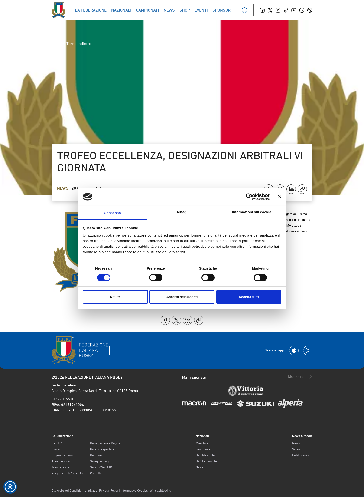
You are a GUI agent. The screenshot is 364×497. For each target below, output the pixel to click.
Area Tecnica (61, 461)
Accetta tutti (249, 297)
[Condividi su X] (176, 320)
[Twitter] (270, 10)
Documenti (97, 455)
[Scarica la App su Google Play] (307, 350)
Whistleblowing (160, 490)
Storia (56, 449)
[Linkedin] (302, 10)
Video (296, 449)
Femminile (203, 449)
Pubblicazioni (301, 455)
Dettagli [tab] (182, 212)
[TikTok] (286, 10)
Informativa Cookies (134, 490)
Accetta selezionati (182, 297)
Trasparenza (60, 467)
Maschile (202, 443)
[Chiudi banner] (279, 196)
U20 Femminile (206, 461)
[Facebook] (262, 10)
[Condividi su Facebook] (165, 320)
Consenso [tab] (112, 213)
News (63, 188)
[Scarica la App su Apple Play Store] (294, 350)
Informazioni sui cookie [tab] (251, 212)
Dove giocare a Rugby (105, 443)
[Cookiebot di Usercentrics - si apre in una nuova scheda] (249, 196)
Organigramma (62, 455)
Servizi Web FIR (101, 467)
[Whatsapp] (309, 10)
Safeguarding (99, 461)
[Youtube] (294, 10)
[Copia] (302, 189)
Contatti (95, 473)
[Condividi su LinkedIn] (291, 189)
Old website (60, 490)
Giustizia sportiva (102, 449)
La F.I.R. (57, 443)
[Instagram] (278, 10)
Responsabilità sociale (67, 473)
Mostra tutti (300, 377)
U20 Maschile (205, 455)
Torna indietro (75, 43)
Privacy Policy (109, 490)
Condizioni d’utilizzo (83, 490)
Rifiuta (115, 297)
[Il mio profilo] (244, 10)
